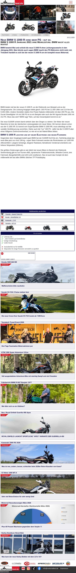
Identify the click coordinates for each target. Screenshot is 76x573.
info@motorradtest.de (50, 568)
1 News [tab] (14, 35)
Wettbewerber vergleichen (37, 211)
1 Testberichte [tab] (24, 35)
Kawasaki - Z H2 (10, 220)
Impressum (64, 568)
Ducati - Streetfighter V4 (13, 217)
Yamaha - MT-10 (10, 223)
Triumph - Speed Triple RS (13, 214)
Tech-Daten (5, 35)
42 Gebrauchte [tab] (36, 35)
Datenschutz (4, 572)
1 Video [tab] (46, 35)
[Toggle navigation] (70, 2)
